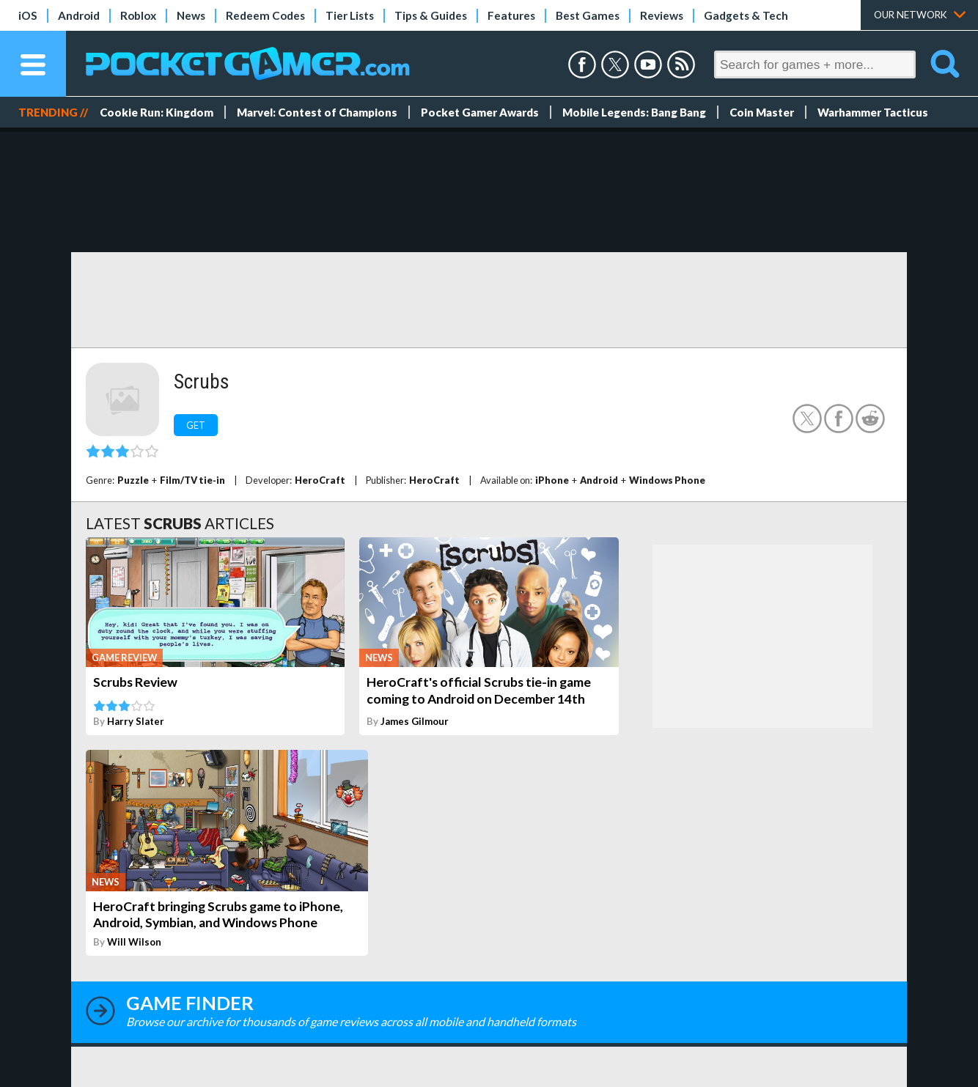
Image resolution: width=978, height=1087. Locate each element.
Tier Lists (350, 15)
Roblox (138, 15)
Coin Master (761, 112)
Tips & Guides (430, 15)
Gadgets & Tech (746, 15)
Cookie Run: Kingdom (156, 112)
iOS (27, 15)
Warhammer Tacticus (872, 112)
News (191, 15)
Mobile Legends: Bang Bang (634, 112)
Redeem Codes (265, 15)
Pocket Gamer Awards (480, 112)
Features (511, 15)
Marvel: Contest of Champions (317, 112)
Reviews (661, 15)
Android (79, 15)
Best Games (587, 15)
